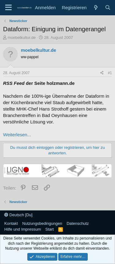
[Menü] (8, 7)
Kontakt (11, 223)
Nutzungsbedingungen (42, 223)
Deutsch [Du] (18, 215)
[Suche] (108, 7)
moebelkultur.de (22, 37)
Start (49, 229)
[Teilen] (102, 73)
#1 (110, 73)
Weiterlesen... (17, 134)
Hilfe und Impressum (22, 229)
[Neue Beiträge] (96, 7)
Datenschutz (78, 223)
